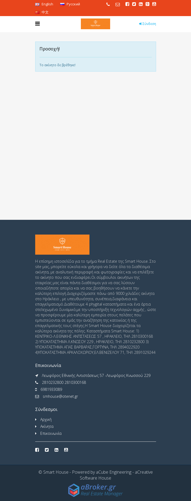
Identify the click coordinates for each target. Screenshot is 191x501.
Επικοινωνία (51, 433)
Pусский (70, 4)
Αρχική (46, 419)
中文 (42, 12)
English (44, 4)
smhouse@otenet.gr (60, 396)
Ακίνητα (46, 426)
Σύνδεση (147, 23)
